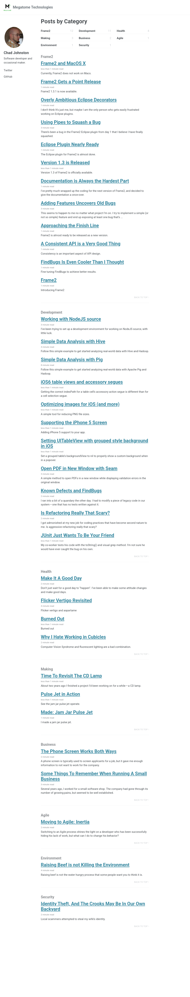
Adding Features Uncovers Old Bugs (78, 205)
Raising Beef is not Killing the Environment (85, 877)
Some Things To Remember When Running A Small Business (94, 787)
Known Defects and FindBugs (71, 499)
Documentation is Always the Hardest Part (85, 182)
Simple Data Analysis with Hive (73, 344)
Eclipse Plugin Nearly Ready (70, 145)
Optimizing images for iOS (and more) (80, 412)
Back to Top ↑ (141, 300)
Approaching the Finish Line (70, 227)
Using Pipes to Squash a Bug (71, 123)
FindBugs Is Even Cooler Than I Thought (82, 264)
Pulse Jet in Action (60, 705)
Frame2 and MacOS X (63, 64)
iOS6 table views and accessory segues (82, 389)
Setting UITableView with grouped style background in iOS (94, 451)
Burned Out (52, 629)
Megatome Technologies (33, 7)
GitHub (8, 77)
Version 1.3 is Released (65, 164)
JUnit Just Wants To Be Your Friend (77, 544)
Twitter (8, 71)
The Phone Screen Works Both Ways (79, 762)
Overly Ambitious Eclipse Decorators (79, 100)
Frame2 (49, 282)
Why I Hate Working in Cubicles (73, 647)
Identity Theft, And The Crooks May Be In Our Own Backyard (93, 919)
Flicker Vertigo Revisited (66, 610)
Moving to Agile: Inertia (65, 834)
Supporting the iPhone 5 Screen (74, 430)
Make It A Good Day (61, 588)
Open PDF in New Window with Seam (79, 477)
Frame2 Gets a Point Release (71, 82)
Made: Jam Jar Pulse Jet (67, 723)
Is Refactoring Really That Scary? (75, 522)
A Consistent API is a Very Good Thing (80, 246)
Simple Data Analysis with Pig (72, 367)
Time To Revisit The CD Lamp (71, 686)
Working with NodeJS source (71, 322)
